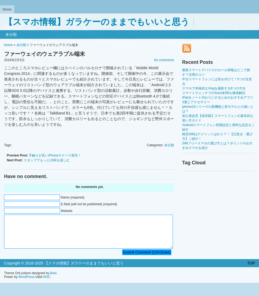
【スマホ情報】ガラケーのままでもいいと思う (96, 22)
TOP (251, 269)
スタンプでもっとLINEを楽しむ (47, 160)
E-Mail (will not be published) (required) (89, 204)
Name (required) (72, 197)
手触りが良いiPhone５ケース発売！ (55, 155)
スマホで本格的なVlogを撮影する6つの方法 (214, 88)
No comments (164, 60)
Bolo (53, 279)
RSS (186, 48)
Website (66, 211)
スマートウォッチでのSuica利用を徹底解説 (213, 93)
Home (7, 9)
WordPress (26, 283)
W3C (46, 283)
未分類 (11, 34)
